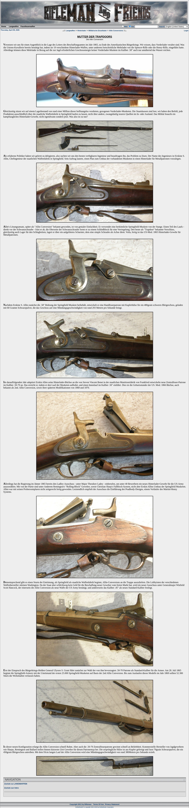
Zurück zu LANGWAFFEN (15, 784)
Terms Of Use (98, 804)
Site (132, 27)
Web (126, 27)
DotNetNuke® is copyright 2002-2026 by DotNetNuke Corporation (94, 807)
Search (162, 27)
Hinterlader (81, 30)
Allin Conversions (116, 30)
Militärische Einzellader (98, 30)
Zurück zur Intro (11, 788)
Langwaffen (70, 30)
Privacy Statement (112, 804)
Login (186, 30)
